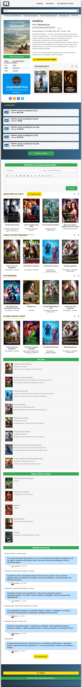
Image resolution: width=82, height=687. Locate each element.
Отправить (71, 188)
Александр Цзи (64, 15)
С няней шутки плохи (50, 266)
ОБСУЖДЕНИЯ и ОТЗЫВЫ (65, 3)
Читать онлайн (41, 153)
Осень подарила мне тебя (31, 225)
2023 (14, 65)
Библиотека (16, 3)
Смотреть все (34, 194)
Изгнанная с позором (31, 266)
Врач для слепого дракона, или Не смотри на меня (70, 226)
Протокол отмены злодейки (31, 348)
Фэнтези (14, 62)
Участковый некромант (50, 225)
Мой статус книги (17, 57)
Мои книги (50, 3)
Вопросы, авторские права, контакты (41, 678)
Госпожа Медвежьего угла (51, 307)
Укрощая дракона (70, 266)
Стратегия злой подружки (12, 266)
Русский (15, 71)
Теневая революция (12, 225)
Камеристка (31, 306)
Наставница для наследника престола (12, 307)
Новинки (39, 3)
